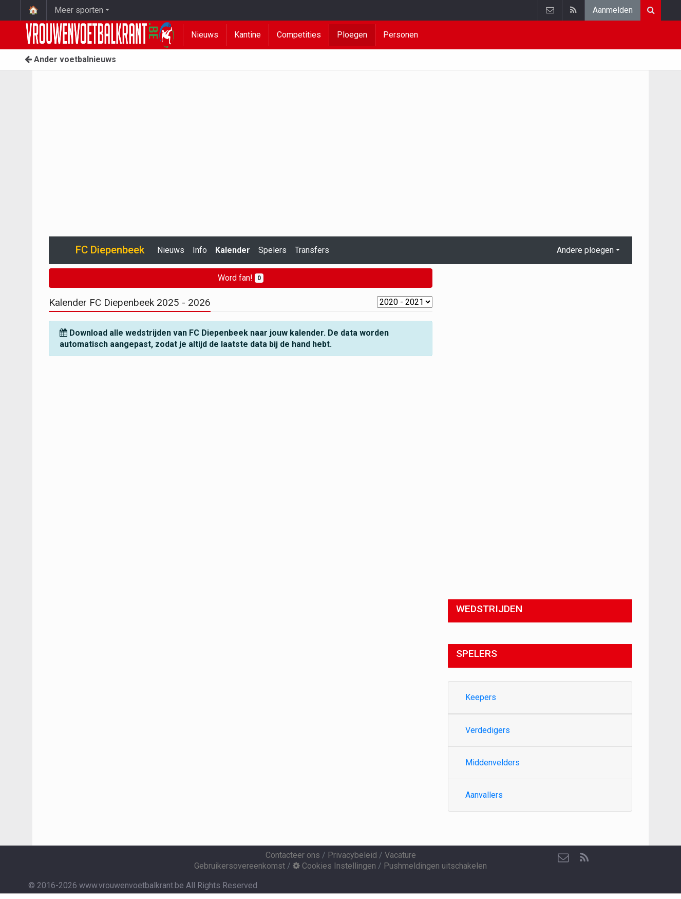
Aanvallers (484, 795)
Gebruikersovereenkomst (239, 866)
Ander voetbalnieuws (70, 59)
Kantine (247, 35)
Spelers (272, 250)
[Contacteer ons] (563, 858)
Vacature (400, 855)
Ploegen (352, 35)
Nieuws (204, 35)
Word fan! (240, 278)
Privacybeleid (352, 855)
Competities (299, 35)
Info (200, 250)
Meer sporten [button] (78, 10)
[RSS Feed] (584, 858)
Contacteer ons (293, 855)
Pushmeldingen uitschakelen (435, 866)
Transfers (312, 250)
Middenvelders (492, 762)
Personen (400, 35)
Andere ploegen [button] (585, 250)
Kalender (232, 250)
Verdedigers (487, 730)
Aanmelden (613, 10)
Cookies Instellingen (334, 866)
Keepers (480, 697)
